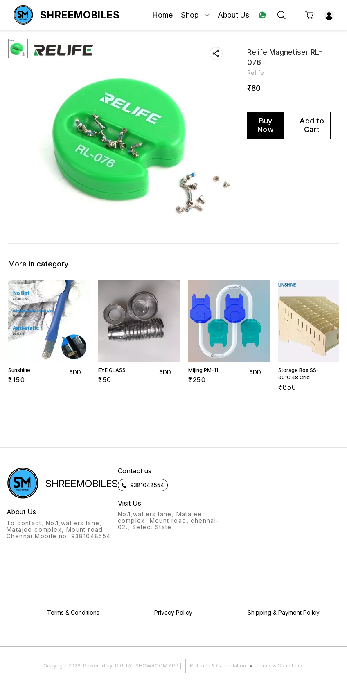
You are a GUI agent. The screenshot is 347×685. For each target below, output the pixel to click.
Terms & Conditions (280, 666)
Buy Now (265, 125)
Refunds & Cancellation (218, 666)
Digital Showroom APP (146, 666)
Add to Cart (312, 125)
